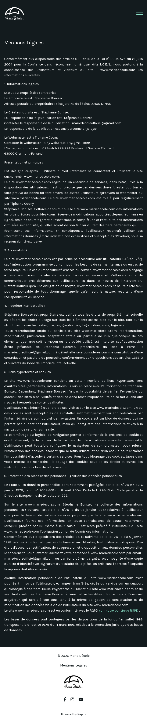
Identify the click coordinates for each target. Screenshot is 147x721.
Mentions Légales (73, 665)
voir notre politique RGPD (119, 610)
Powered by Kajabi (73, 714)
